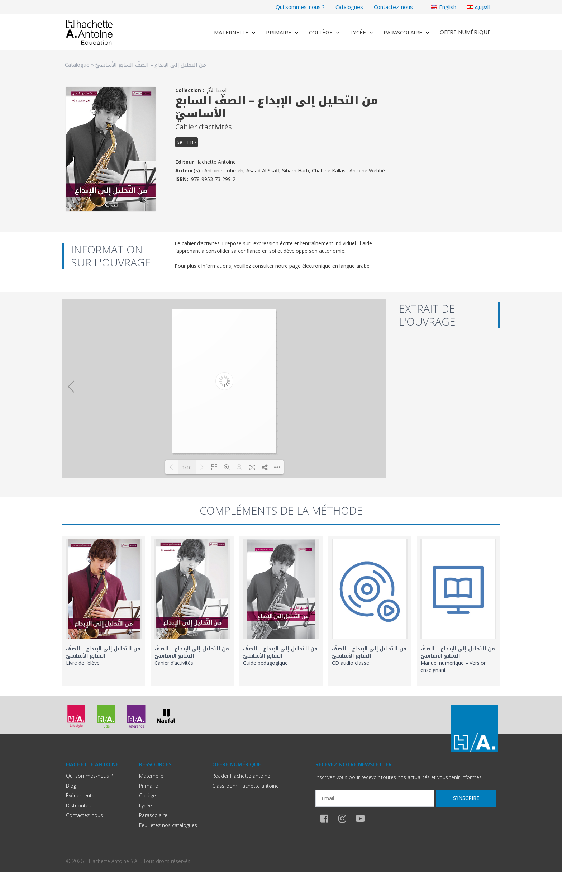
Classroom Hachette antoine (245, 785)
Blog (71, 785)
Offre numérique (465, 31)
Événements (80, 795)
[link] (103, 611)
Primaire (282, 32)
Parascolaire (406, 32)
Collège (324, 32)
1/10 (186, 467)
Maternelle (234, 32)
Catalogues (349, 6)
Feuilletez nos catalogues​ (168, 825)
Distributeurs (81, 805)
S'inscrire (466, 798)
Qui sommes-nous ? (300, 6)
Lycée (361, 32)
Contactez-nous (393, 6)
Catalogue (77, 64)
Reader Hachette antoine (241, 775)
